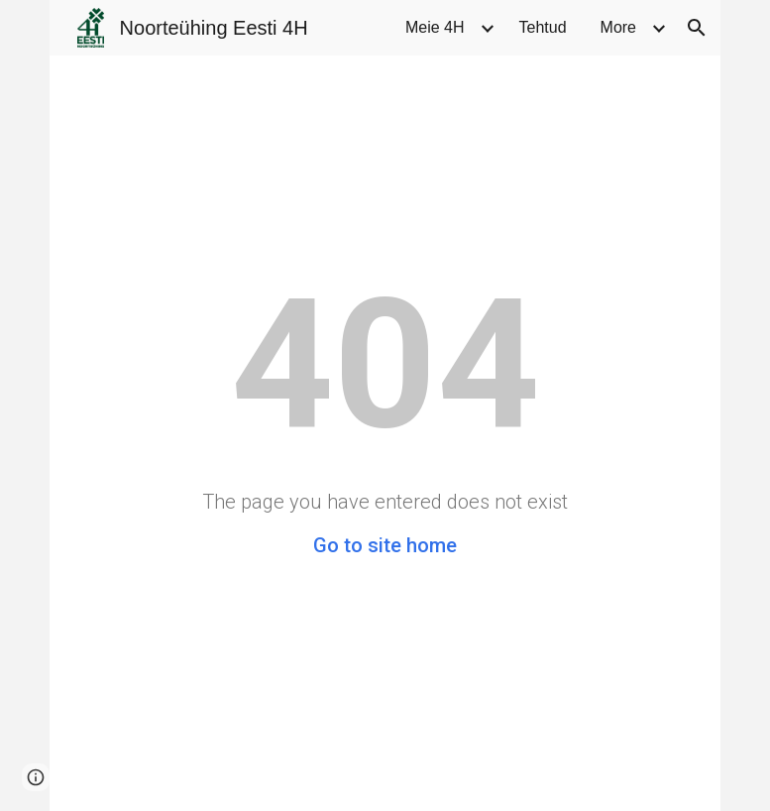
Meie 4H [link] (435, 27)
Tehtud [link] (543, 27)
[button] (696, 28)
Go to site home (385, 545)
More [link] (618, 27)
